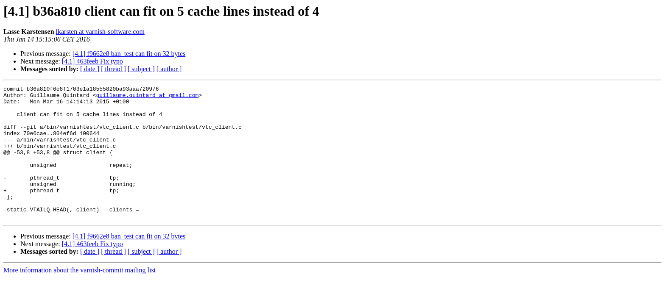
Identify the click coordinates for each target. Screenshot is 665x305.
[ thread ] (113, 68)
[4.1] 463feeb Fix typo (92, 61)
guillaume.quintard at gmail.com (147, 97)
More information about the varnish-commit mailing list (79, 296)
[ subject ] (141, 68)
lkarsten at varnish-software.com (100, 31)
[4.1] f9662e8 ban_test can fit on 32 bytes (129, 53)
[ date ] (89, 68)
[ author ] (169, 68)
